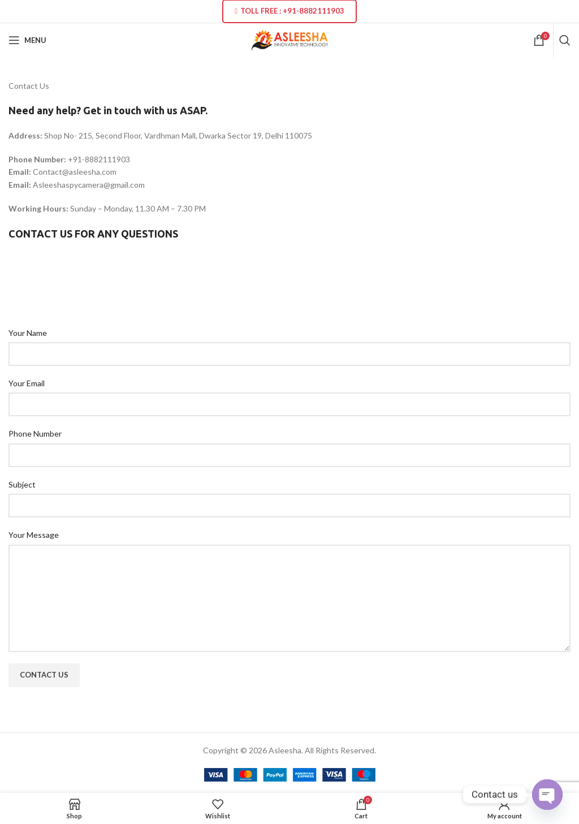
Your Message (33, 535)
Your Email (26, 383)
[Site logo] (289, 39)
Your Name (27, 333)
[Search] (565, 40)
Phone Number (35, 433)
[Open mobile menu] (27, 40)
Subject (22, 484)
